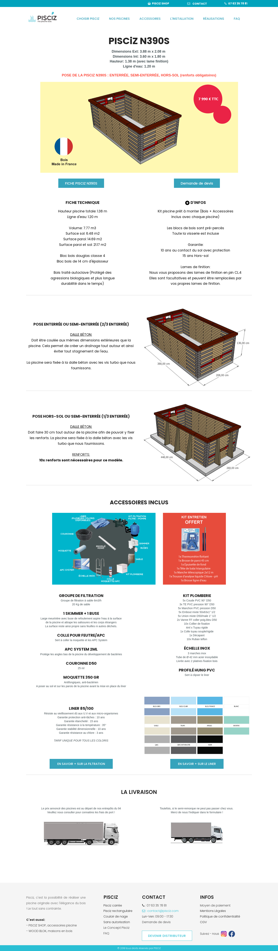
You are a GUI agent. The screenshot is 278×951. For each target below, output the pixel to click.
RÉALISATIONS (213, 18)
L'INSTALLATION (181, 18)
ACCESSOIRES (150, 18)
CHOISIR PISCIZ (88, 18)
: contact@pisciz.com (160, 911)
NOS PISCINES (119, 18)
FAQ (237, 18)
